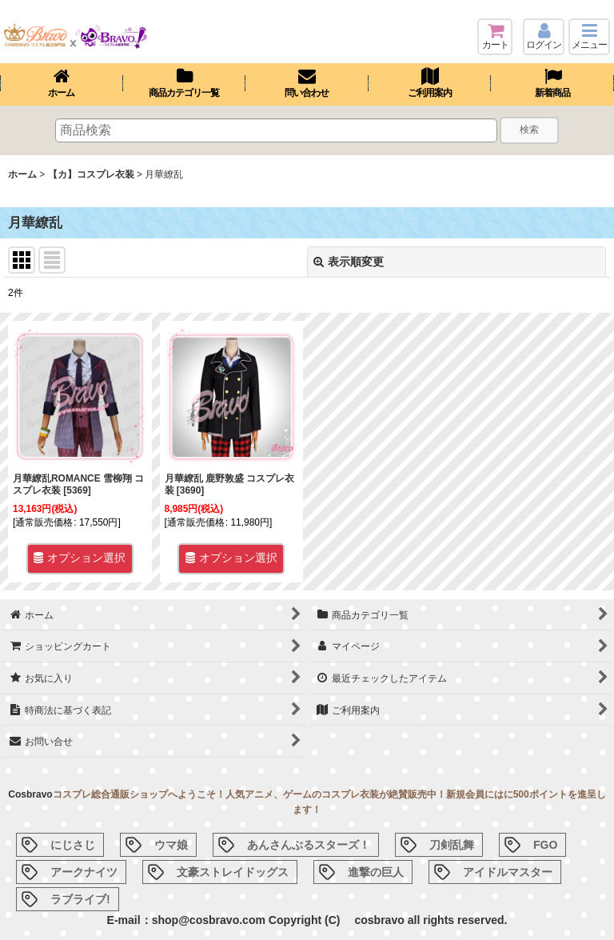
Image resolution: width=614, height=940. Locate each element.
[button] (589, 36)
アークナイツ (84, 872)
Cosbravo (30, 794)
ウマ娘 (171, 844)
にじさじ (72, 844)
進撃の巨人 (376, 872)
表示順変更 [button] (348, 261)
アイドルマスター (507, 872)
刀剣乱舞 (451, 844)
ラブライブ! (80, 899)
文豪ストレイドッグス (233, 872)
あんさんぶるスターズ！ (308, 844)
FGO (545, 844)
